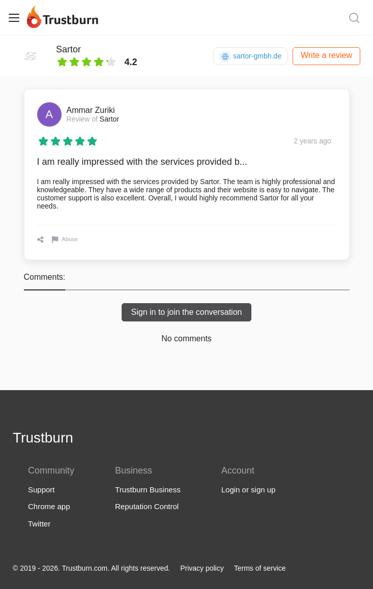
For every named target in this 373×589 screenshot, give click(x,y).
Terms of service (260, 568)
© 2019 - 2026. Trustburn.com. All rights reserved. (91, 568)
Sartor (68, 49)
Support (41, 489)
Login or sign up (248, 489)
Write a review (326, 55)
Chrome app (49, 506)
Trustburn (43, 438)
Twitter (39, 523)
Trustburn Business (148, 489)
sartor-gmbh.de (250, 57)
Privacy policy (202, 568)
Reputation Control (147, 506)
